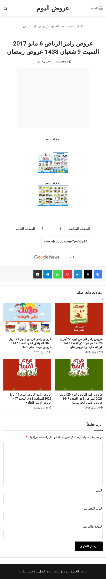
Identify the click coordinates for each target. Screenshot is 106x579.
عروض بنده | (53, 571)
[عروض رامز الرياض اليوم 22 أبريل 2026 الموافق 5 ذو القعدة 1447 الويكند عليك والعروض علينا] (79, 319)
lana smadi (62, 61)
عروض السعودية (57, 26)
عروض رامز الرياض (34, 26)
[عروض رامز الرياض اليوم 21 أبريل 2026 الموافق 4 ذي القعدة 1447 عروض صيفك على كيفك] (27, 319)
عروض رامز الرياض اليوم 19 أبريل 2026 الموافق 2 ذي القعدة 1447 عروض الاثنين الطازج (30, 398)
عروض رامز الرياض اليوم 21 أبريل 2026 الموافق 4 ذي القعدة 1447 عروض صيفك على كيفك (30, 343)
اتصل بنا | (40, 571)
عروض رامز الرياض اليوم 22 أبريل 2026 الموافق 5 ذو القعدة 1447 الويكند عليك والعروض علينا (81, 343)
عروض (66, 571)
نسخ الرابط (28, 241)
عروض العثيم (79, 571)
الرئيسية (76, 26)
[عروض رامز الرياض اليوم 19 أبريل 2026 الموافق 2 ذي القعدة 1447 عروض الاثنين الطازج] (27, 375)
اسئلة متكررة (26, 571)
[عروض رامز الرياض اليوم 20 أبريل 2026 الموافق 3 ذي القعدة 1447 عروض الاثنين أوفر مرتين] (79, 375)
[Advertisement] (53, 98)
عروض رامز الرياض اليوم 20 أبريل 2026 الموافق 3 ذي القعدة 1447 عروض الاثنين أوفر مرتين (81, 398)
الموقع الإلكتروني (93, 526)
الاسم (99, 490)
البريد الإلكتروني (93, 508)
